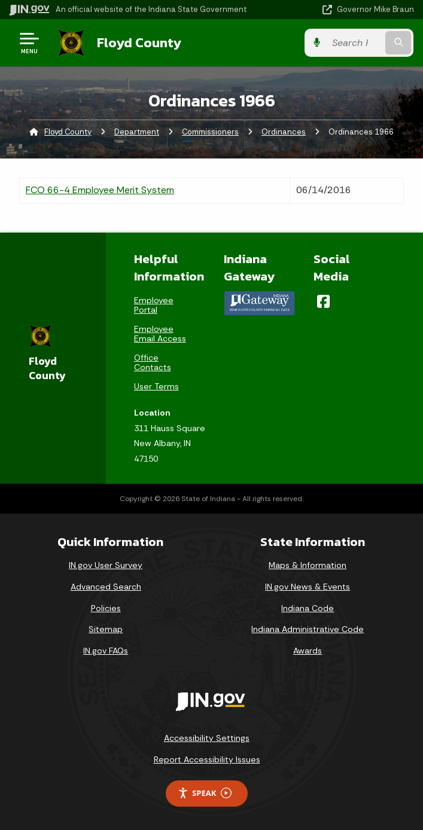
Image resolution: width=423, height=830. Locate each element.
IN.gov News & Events (307, 586)
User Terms (156, 386)
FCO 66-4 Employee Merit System (100, 190)
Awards (307, 650)
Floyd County (138, 42)
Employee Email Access (160, 334)
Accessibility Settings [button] (206, 738)
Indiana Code (307, 607)
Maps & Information (307, 565)
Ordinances (283, 132)
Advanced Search (106, 586)
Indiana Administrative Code (307, 629)
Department (136, 132)
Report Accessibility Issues (207, 759)
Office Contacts (152, 362)
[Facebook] (323, 301)
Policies (106, 607)
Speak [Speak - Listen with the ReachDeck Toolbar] (205, 793)
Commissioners (210, 132)
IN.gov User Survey (105, 565)
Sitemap (106, 629)
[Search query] (355, 42)
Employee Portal (154, 305)
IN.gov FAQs (105, 650)
